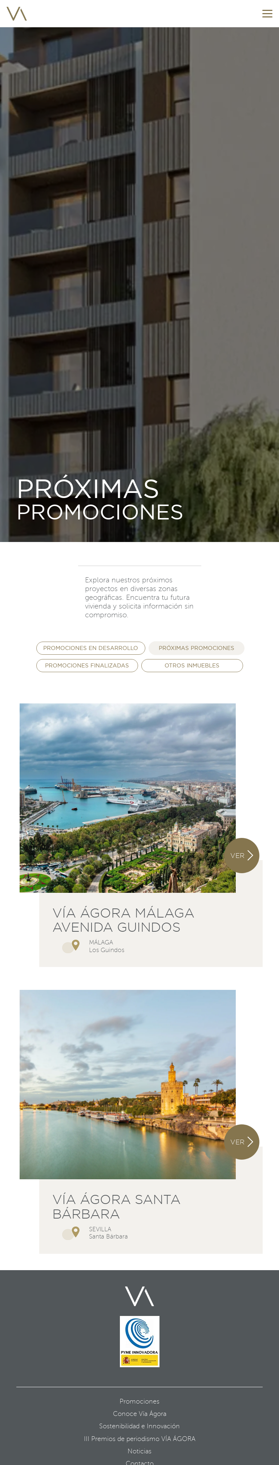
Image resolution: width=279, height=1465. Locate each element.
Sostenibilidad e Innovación (139, 1426)
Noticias (139, 1451)
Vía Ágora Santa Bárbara (116, 1206)
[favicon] (17, 14)
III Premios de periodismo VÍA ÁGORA (139, 1438)
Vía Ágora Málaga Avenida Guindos (123, 920)
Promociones (139, 1401)
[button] (267, 14)
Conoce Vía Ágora (139, 1413)
